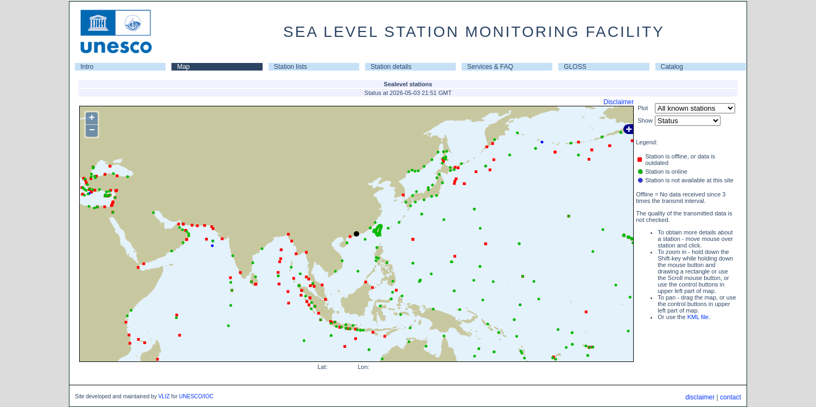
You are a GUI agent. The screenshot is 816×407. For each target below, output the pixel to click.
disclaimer (700, 397)
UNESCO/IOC (196, 396)
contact (730, 397)
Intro (86, 67)
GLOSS (575, 67)
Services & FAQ (490, 67)
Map (183, 67)
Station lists (290, 67)
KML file (698, 317)
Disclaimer (618, 102)
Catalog (672, 67)
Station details (391, 67)
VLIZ (164, 396)
